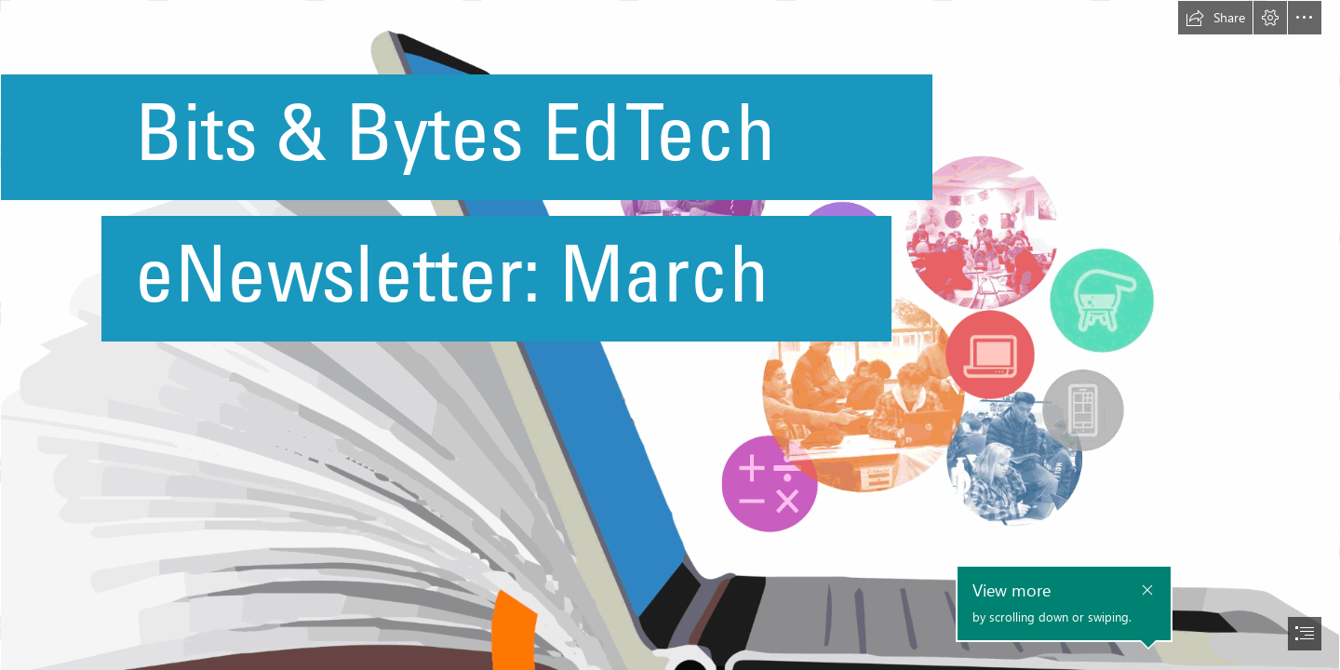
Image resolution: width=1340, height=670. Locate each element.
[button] (1215, 17)
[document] (670, 335)
